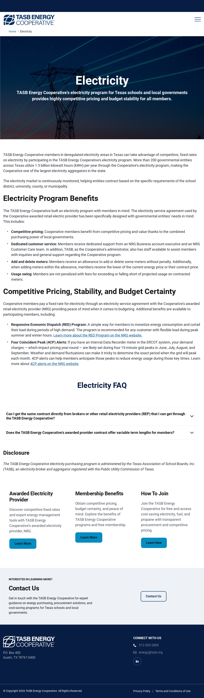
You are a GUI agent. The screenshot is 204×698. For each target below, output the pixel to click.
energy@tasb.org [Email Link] (151, 652)
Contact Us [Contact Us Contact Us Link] (153, 596)
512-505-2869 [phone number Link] (149, 645)
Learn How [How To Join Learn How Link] (154, 543)
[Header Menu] (197, 19)
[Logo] (29, 19)
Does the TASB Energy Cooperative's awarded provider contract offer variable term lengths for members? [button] (90, 432)
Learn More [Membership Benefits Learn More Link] (88, 537)
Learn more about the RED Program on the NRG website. (97, 335)
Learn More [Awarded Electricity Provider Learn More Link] (23, 543)
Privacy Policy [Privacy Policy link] (141, 691)
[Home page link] (13, 31)
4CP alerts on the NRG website (54, 364)
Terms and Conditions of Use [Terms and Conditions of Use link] (172, 691)
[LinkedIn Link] (137, 661)
